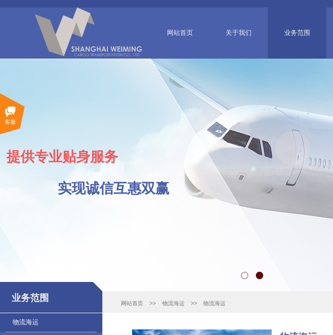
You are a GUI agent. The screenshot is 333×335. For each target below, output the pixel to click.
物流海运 (173, 303)
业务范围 (297, 32)
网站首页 (180, 32)
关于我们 (239, 32)
